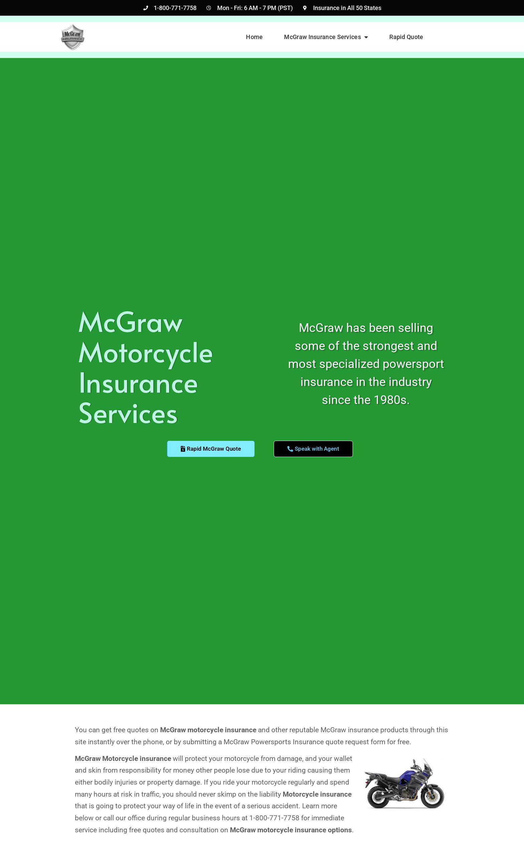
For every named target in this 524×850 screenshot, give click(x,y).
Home (254, 36)
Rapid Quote (406, 36)
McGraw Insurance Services (326, 37)
